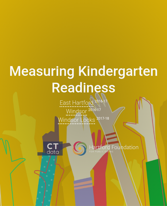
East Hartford (77, 102)
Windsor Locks (76, 119)
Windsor (76, 111)
